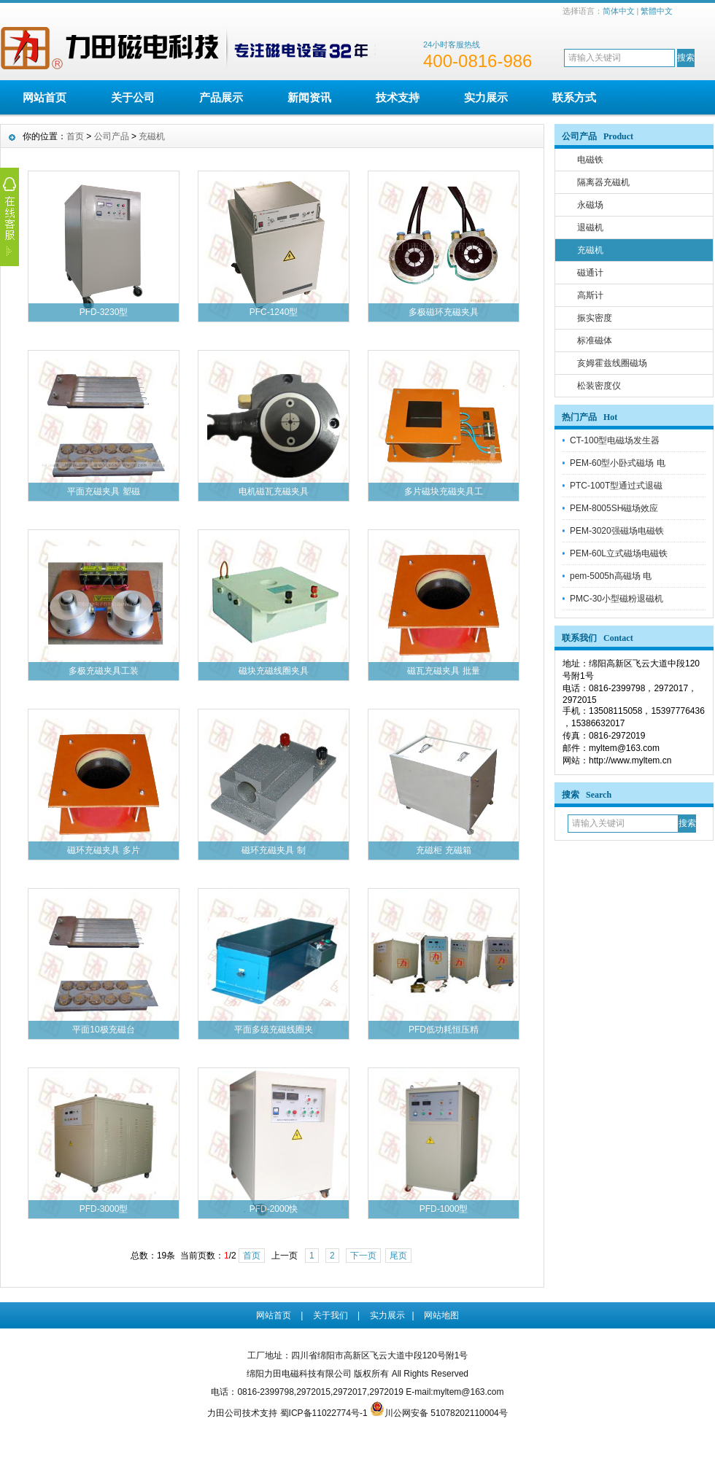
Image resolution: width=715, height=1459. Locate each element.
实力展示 (486, 97)
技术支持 (398, 97)
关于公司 (133, 97)
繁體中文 (657, 11)
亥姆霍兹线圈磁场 (612, 363)
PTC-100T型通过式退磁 (616, 486)
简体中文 (619, 11)
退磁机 (590, 227)
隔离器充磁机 (603, 182)
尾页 (398, 1255)
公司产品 (111, 136)
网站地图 (441, 1315)
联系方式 (574, 97)
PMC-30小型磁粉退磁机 (616, 599)
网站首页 (44, 97)
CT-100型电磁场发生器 (615, 440)
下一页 (363, 1255)
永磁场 (590, 205)
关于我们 (330, 1315)
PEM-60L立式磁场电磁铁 (619, 553)
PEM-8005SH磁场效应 (614, 508)
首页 (75, 136)
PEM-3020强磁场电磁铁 (617, 531)
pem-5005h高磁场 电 (611, 576)
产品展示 (221, 97)
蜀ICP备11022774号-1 (324, 1413)
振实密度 (594, 318)
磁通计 (590, 273)
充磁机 (590, 250)
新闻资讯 (309, 97)
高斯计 (590, 295)
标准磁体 (594, 340)
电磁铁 (590, 160)
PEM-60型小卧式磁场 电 (617, 463)
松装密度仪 (599, 386)
